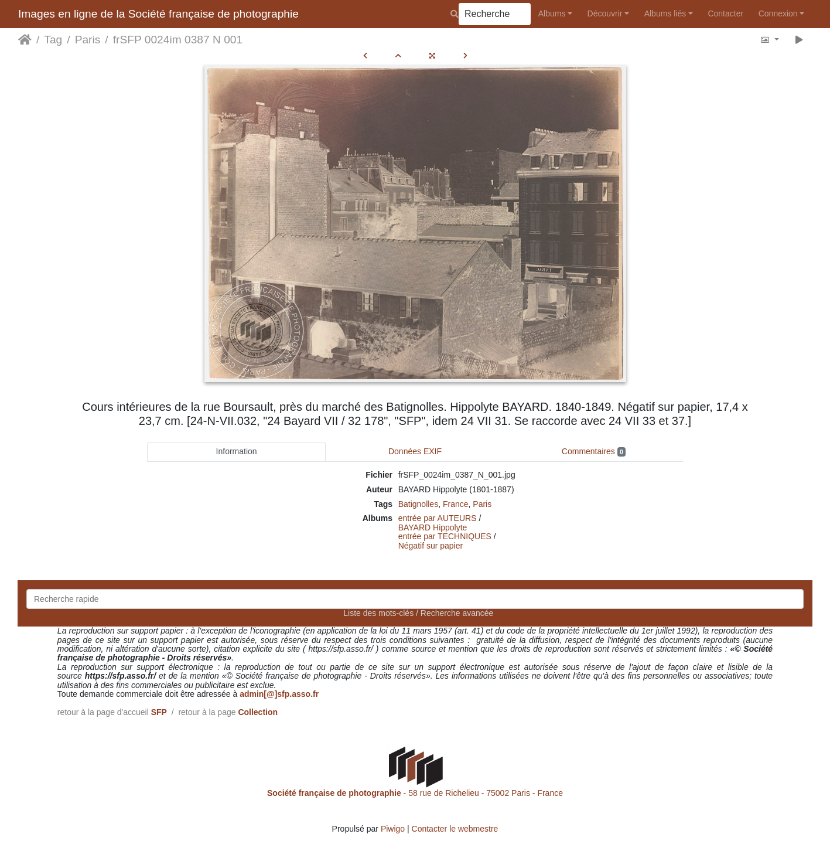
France (456, 504)
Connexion (778, 13)
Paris (88, 39)
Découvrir (605, 13)
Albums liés (665, 13)
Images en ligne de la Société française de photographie (158, 14)
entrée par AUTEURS (437, 518)
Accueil (25, 39)
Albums (552, 13)
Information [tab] (236, 451)
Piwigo (393, 828)
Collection (258, 712)
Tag (53, 39)
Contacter (725, 13)
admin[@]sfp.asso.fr (279, 694)
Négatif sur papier (430, 545)
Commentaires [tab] (594, 452)
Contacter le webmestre (455, 828)
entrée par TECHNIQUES (444, 536)
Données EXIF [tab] (415, 451)
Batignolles (418, 504)
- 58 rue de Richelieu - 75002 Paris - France (415, 793)
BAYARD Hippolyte (432, 527)
